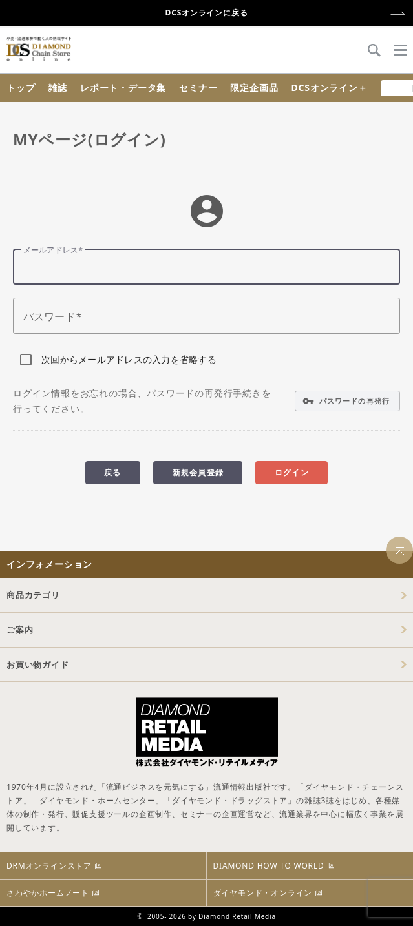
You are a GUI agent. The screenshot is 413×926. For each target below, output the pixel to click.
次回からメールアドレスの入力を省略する (129, 359)
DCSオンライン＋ (329, 87)
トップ (20, 87)
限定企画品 (254, 87)
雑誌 (57, 87)
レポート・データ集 (123, 87)
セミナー (198, 87)
